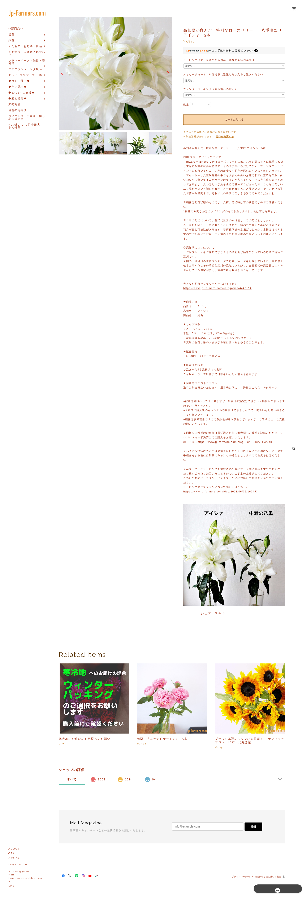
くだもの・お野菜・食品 (25, 46)
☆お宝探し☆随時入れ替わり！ (26, 53)
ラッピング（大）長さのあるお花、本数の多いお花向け (219, 60)
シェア (206, 613)
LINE (11, 886)
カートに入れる (234, 119)
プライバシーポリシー (243, 876)
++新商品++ (15, 28)
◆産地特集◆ (17, 98)
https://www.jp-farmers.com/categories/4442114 (217, 288)
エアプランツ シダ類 (23, 69)
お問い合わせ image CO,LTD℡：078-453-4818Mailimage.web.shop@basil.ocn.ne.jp (27, 870)
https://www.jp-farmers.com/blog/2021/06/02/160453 (220, 491)
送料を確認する (225, 136)
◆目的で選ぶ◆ (19, 81)
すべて (72, 779)
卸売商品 (14, 104)
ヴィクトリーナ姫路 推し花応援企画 (26, 117)
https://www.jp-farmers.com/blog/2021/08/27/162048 (235, 442)
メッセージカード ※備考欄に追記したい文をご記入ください (223, 74)
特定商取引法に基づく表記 (268, 876)
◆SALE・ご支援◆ (21, 92)
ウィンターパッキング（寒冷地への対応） (210, 89)
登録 (253, 826)
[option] (115, 73)
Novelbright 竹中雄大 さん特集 (25, 126)
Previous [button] (63, 73)
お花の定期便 (17, 110)
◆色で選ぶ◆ (17, 86)
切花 (11, 34)
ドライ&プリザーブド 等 (25, 75)
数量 (186, 104)
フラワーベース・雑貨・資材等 (26, 62)
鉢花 (11, 40)
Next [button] (168, 73)
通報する (220, 613)
